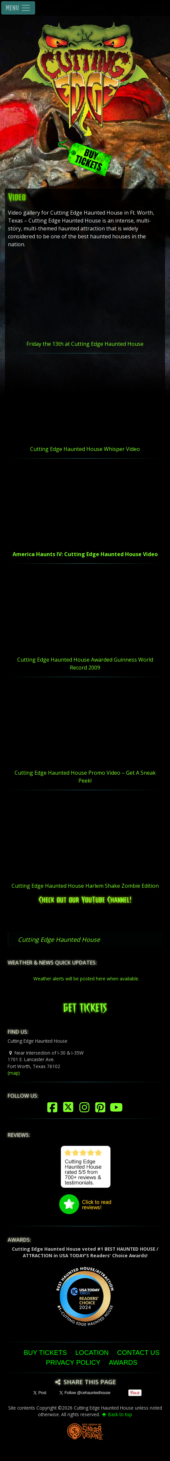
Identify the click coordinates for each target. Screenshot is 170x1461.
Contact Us (138, 1352)
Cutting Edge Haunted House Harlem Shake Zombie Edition (85, 885)
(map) (14, 1073)
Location (92, 1352)
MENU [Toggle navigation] (18, 8)
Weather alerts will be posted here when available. (86, 978)
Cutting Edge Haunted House (59, 939)
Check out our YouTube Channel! (85, 898)
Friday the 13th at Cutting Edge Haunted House (85, 343)
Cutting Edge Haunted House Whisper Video (85, 449)
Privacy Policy (73, 1362)
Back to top (116, 1414)
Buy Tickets (45, 1352)
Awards (123, 1362)
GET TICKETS (85, 1006)
